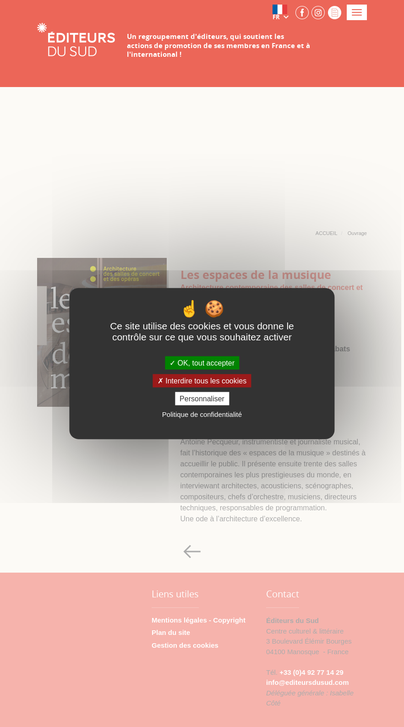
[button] (283, 12)
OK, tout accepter (202, 362)
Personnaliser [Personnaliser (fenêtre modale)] (202, 399)
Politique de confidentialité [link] (202, 414)
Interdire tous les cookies (202, 381)
